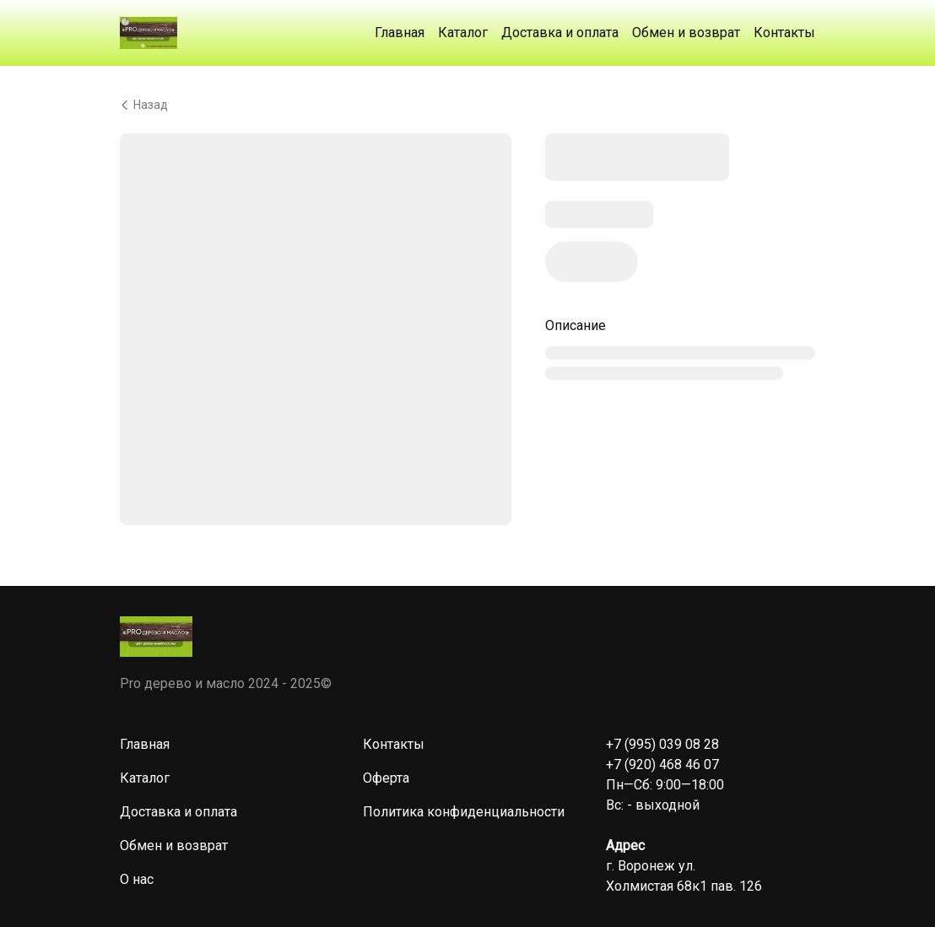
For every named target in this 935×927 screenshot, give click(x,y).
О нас (137, 879)
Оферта (386, 778)
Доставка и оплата (560, 32)
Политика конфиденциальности (464, 812)
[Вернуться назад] (467, 104)
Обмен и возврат (686, 32)
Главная (399, 32)
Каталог (463, 32)
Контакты (784, 32)
